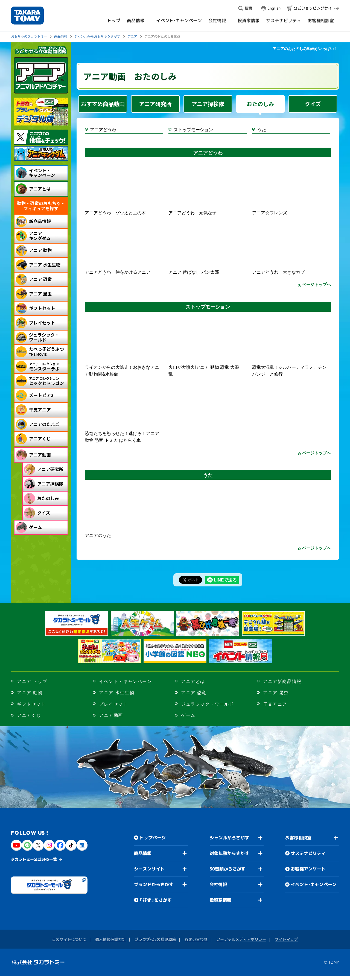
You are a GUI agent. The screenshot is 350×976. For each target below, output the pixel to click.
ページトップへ (316, 284)
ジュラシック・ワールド (207, 704)
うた (261, 129)
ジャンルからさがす (229, 838)
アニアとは (193, 681)
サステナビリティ (308, 853)
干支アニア (275, 704)
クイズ (313, 104)
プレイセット (113, 704)
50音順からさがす (227, 869)
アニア (132, 36)
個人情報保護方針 (110, 939)
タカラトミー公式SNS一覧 (34, 859)
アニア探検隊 (207, 104)
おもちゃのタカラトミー (29, 36)
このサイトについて (69, 939)
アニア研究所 (155, 104)
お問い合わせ (196, 939)
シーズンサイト (149, 869)
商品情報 (60, 36)
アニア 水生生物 (116, 692)
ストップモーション (193, 129)
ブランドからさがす (153, 884)
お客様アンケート (308, 869)
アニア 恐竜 (194, 692)
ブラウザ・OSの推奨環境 (155, 939)
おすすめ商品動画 (103, 104)
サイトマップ (286, 939)
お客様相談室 (298, 838)
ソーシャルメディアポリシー (241, 939)
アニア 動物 (30, 692)
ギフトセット (31, 704)
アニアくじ (29, 715)
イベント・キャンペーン (125, 681)
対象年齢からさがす (229, 853)
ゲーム (188, 715)
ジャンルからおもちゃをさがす (97, 36)
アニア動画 (111, 715)
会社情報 (218, 884)
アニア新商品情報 (282, 681)
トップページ (152, 838)
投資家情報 (220, 900)
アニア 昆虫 (276, 692)
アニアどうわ (103, 129)
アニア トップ (32, 681)
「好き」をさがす (155, 900)
